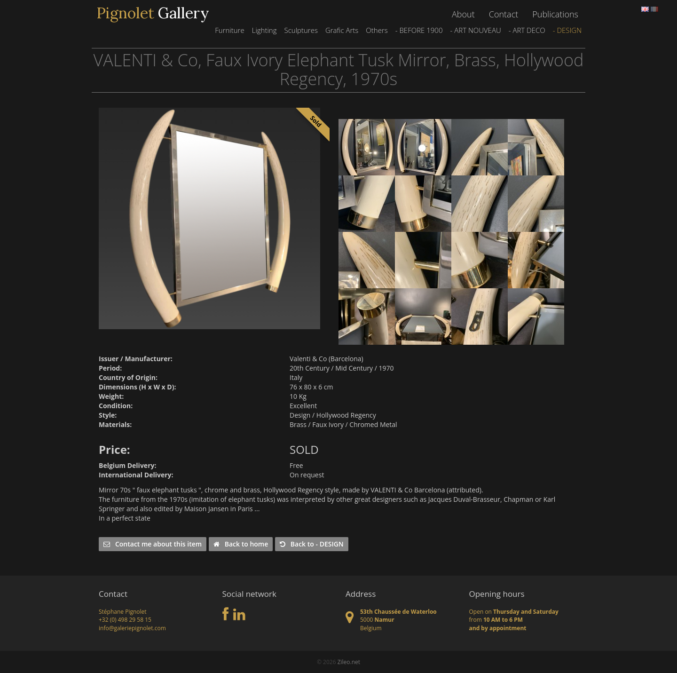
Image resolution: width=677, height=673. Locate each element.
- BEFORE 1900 (419, 30)
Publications (555, 14)
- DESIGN (567, 30)
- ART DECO (527, 30)
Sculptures (300, 30)
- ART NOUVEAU (475, 30)
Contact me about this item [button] (152, 543)
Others (376, 30)
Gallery (152, 13)
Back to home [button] (240, 543)
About (463, 14)
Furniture (229, 30)
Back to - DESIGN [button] (312, 543)
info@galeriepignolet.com (132, 628)
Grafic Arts (341, 30)
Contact (503, 14)
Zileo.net (349, 662)
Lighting (264, 30)
